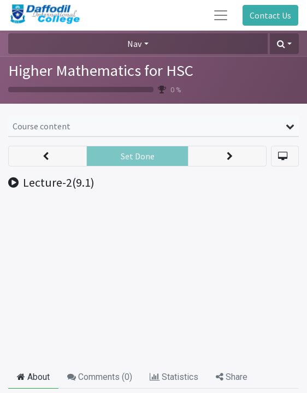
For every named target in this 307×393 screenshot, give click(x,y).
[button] (284, 43)
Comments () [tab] (99, 377)
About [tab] (33, 377)
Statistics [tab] (174, 377)
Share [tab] (231, 377)
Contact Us (270, 15)
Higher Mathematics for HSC (100, 70)
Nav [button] (134, 43)
